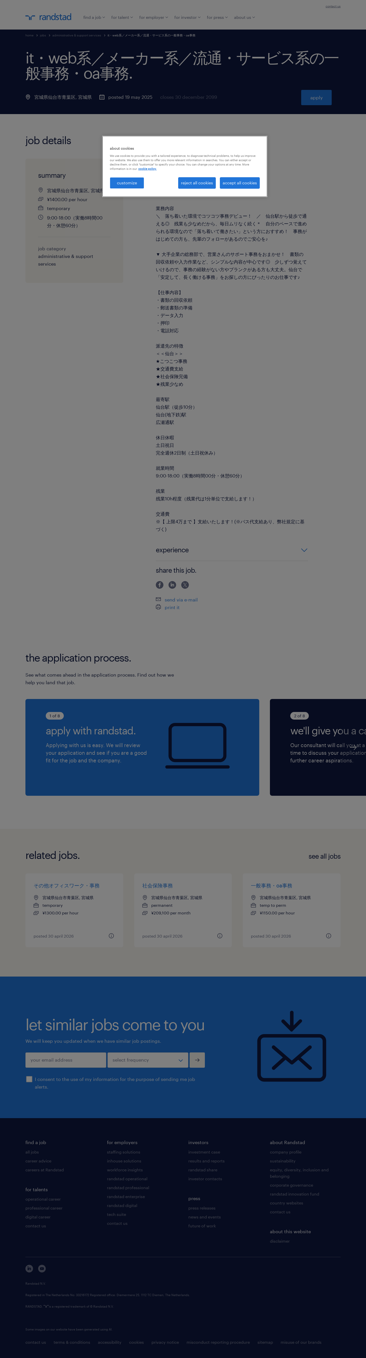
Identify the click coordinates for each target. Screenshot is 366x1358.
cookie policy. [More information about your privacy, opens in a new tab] (147, 168)
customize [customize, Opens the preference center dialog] (127, 182)
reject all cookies (197, 182)
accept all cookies (240, 182)
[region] (184, 166)
